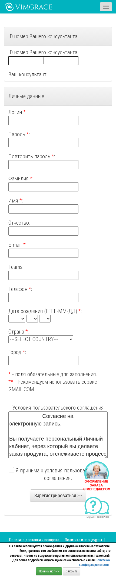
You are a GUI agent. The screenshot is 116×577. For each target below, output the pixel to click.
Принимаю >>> (49, 571)
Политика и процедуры (84, 540)
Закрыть (71, 571)
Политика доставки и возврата (34, 540)
